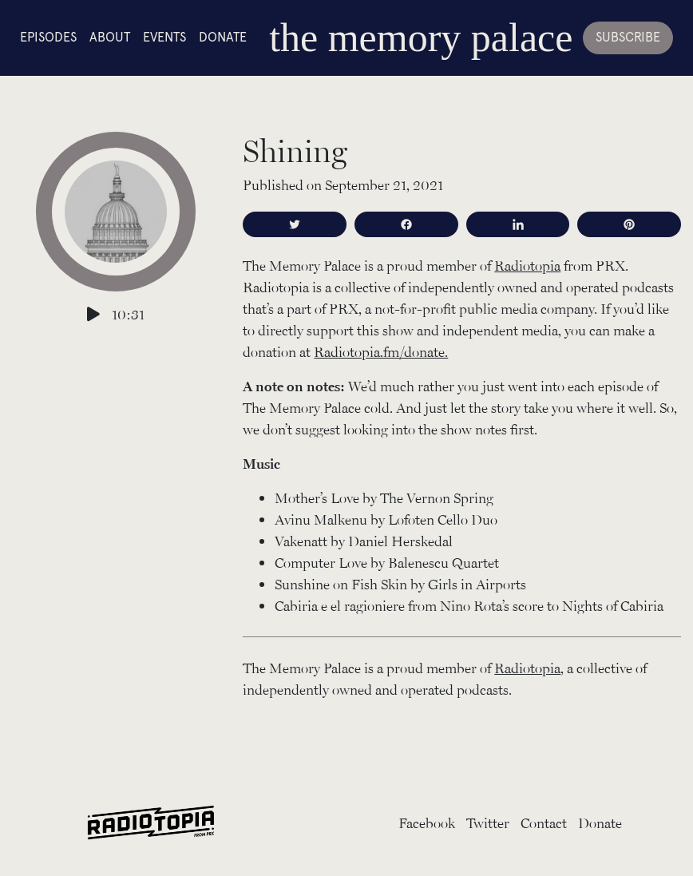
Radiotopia (527, 265)
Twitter (487, 822)
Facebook (426, 822)
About (109, 37)
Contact (544, 822)
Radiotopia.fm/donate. (381, 351)
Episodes (48, 37)
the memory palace (420, 37)
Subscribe (628, 37)
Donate (223, 37)
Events (164, 37)
